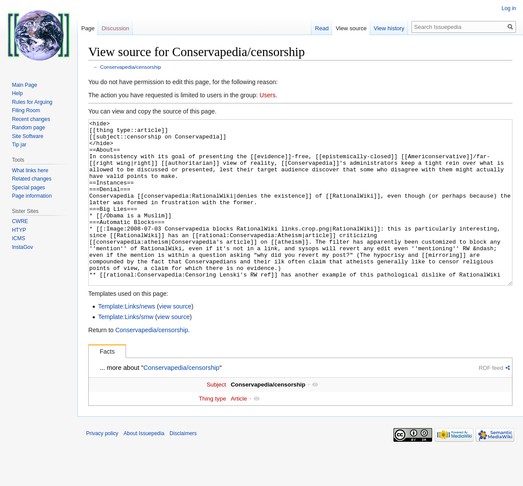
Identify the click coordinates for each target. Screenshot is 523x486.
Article (239, 431)
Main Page (24, 85)
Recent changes (31, 119)
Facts (107, 384)
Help (17, 93)
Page (87, 28)
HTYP (19, 230)
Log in (508, 8)
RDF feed (491, 400)
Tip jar (19, 145)
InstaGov (22, 247)
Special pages (28, 187)
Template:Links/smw (125, 349)
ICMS (18, 238)
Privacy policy (102, 466)
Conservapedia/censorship (130, 67)
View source (351, 28)
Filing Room (26, 110)
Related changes (31, 179)
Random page (28, 127)
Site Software (27, 136)
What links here (30, 170)
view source (175, 339)
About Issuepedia (143, 466)
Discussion (115, 28)
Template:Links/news (126, 339)
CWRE (20, 221)
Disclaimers (183, 466)
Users (268, 95)
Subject (216, 417)
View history (389, 28)
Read (321, 28)
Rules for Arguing (32, 102)
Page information (32, 196)
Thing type (212, 431)
